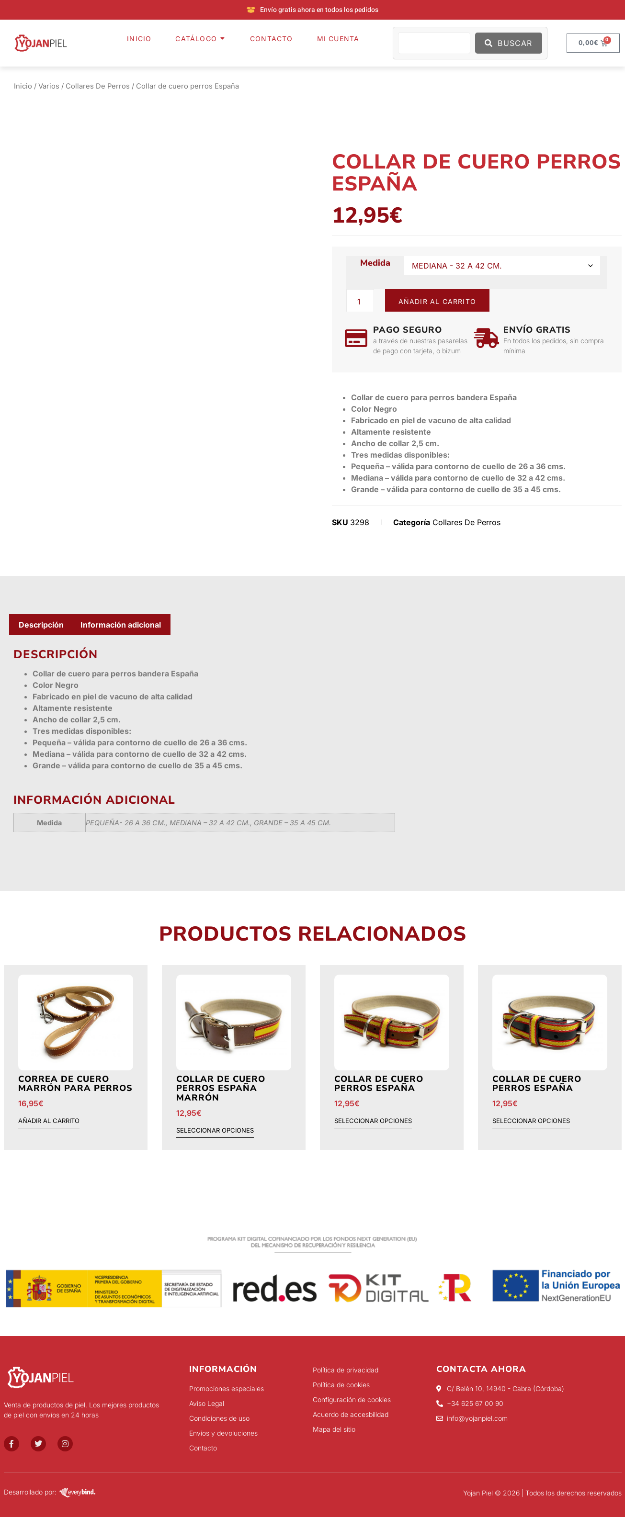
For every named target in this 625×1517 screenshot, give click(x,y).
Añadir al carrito (437, 301)
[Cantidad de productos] (360, 301)
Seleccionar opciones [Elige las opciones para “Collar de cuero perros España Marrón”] (215, 1130)
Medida (375, 263)
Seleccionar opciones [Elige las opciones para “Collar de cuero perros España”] (373, 1121)
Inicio (23, 86)
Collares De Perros (98, 86)
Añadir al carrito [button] (49, 1121)
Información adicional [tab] (120, 624)
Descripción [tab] (41, 624)
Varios (48, 86)
